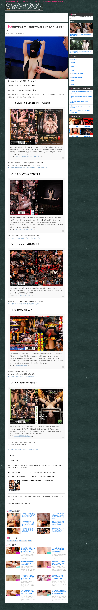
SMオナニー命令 (74, 59)
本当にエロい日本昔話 (77, 77)
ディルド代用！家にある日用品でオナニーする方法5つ (80, 102)
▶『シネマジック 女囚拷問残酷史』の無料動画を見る (24, 303)
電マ (30, 540)
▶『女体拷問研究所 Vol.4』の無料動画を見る (21, 376)
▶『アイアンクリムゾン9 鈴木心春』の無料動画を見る (24, 238)
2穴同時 (10, 540)
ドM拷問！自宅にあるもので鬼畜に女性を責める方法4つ (81, 97)
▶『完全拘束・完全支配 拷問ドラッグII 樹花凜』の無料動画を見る (27, 167)
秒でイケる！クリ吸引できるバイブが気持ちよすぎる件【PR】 (80, 111)
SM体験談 (72, 62)
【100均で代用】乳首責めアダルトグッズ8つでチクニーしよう (80, 92)
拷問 (26, 540)
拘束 (21, 540)
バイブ (16, 540)
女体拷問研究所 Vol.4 (20, 365)
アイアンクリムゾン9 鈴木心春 (23, 229)
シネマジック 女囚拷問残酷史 (23, 295)
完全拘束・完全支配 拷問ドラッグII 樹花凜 (26, 156)
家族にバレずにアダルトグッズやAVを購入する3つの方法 (81, 106)
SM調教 (72, 80)
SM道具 (72, 84)
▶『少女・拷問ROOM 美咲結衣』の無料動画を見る (23, 449)
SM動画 (9, 511)
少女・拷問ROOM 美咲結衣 (22, 436)
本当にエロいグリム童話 (77, 73)
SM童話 (72, 70)
